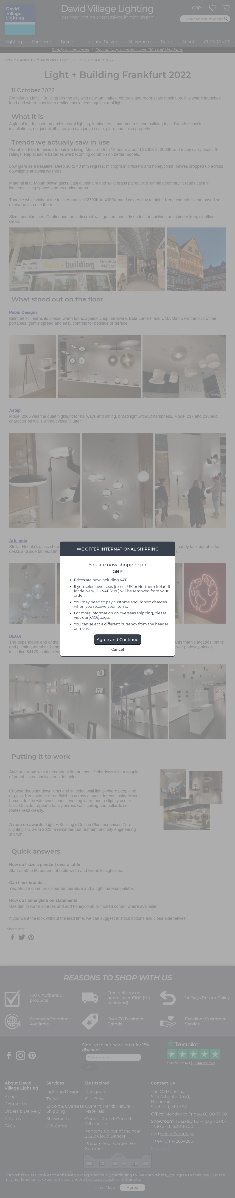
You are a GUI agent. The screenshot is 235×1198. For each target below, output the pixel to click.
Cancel (117, 649)
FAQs (94, 617)
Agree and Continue (117, 639)
